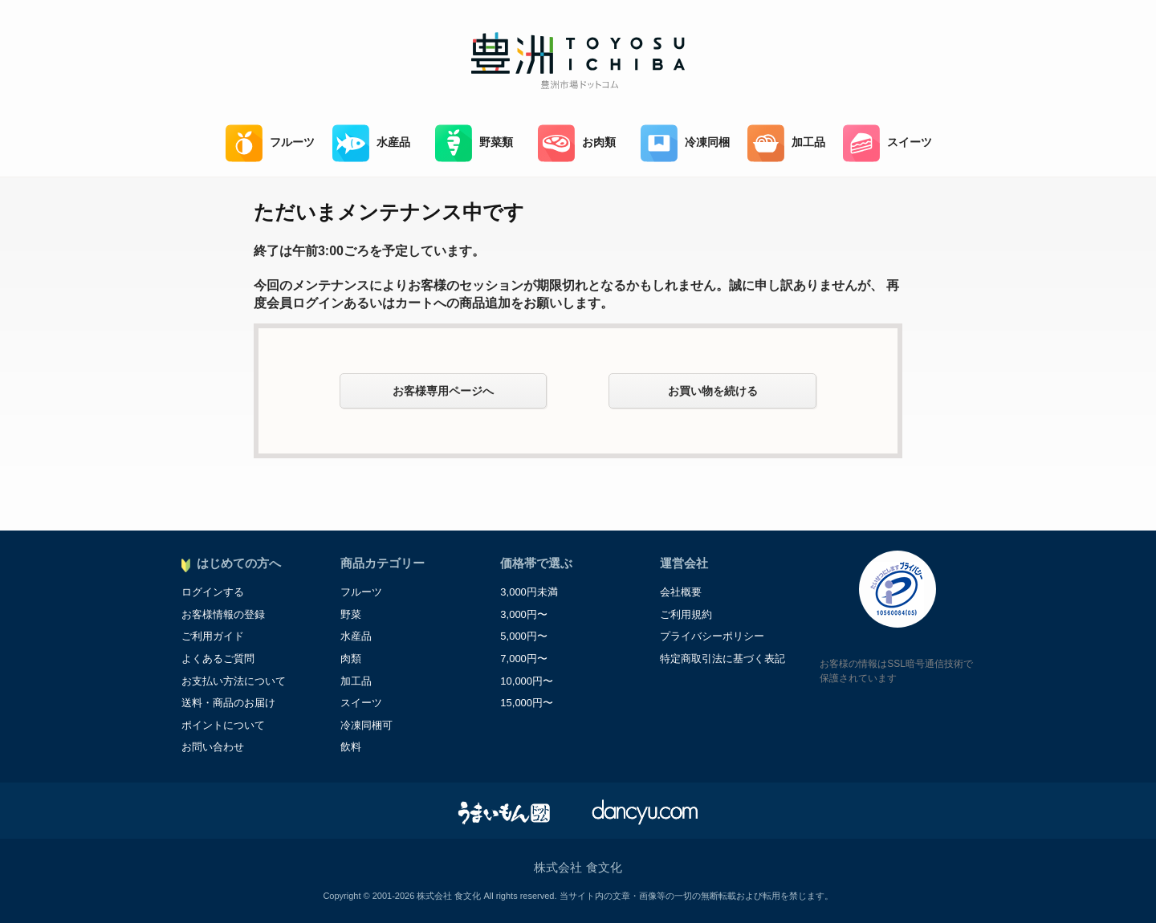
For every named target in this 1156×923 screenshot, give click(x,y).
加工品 (786, 143)
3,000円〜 (523, 614)
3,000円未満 (529, 592)
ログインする (212, 592)
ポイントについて (223, 725)
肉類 (350, 659)
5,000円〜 (523, 636)
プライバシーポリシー (712, 636)
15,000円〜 (526, 703)
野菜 (350, 614)
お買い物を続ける (713, 390)
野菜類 (474, 143)
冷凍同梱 (685, 143)
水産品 (371, 143)
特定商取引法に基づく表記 (722, 659)
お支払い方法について (233, 681)
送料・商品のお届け (228, 703)
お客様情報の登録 (223, 614)
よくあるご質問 (217, 659)
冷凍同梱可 (366, 725)
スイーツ (887, 143)
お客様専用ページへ (443, 390)
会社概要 (681, 592)
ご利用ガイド (212, 636)
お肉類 (577, 143)
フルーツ (270, 143)
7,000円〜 (523, 659)
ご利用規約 (686, 614)
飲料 (350, 747)
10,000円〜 (526, 681)
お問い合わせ (212, 747)
